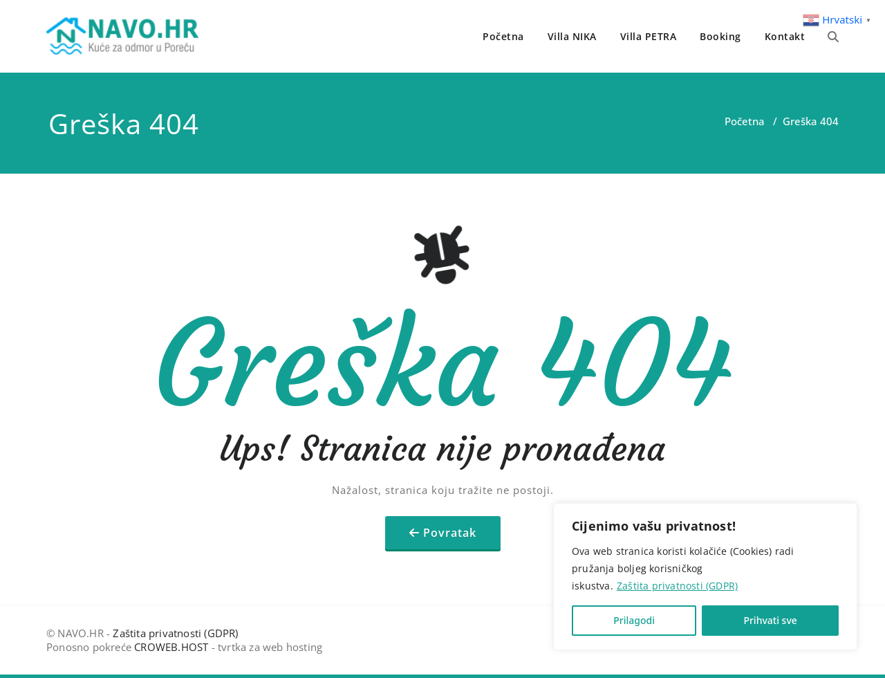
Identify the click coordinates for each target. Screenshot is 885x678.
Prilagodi (634, 620)
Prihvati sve (769, 620)
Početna (503, 36)
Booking (720, 36)
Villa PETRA (648, 36)
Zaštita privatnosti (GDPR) (677, 585)
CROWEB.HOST (171, 647)
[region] (705, 576)
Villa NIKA (572, 36)
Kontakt (785, 36)
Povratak (449, 532)
